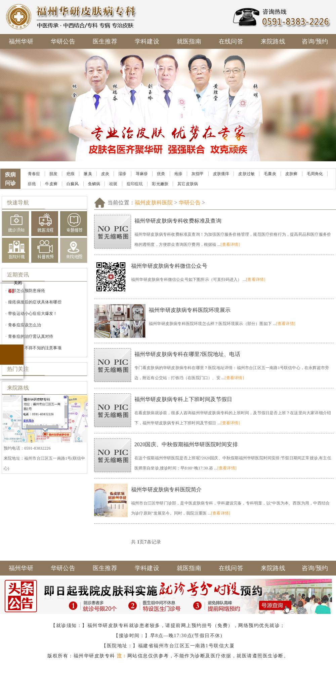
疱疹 (178, 173)
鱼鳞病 (94, 184)
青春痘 (34, 173)
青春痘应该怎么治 (24, 325)
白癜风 (73, 184)
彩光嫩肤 (160, 184)
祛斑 (113, 184)
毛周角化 (315, 173)
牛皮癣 (51, 184)
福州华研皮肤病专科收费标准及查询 (177, 221)
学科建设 (147, 41)
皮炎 (105, 173)
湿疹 (122, 173)
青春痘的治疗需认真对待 (30, 336)
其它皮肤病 (187, 184)
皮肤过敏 (246, 173)
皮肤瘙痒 (221, 173)
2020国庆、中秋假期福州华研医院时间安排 (186, 444)
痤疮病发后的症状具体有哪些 (34, 302)
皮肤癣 (291, 173)
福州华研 (21, 41)
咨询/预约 (315, 41)
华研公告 (63, 41)
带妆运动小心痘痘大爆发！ (32, 313)
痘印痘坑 (135, 184)
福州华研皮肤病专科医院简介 (166, 489)
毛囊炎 (270, 173)
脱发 (53, 173)
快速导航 (18, 202)
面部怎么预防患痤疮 (26, 290)
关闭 (18, 283)
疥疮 (32, 184)
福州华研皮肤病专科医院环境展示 (189, 310)
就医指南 (189, 41)
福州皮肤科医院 (154, 202)
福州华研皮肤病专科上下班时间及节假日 (183, 399)
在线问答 (231, 41)
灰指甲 (198, 173)
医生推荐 (105, 41)
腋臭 (88, 173)
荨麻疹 (142, 173)
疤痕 (71, 173)
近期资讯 (18, 274)
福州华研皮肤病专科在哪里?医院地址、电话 (187, 354)
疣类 (161, 173)
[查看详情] (230, 244)
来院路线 (273, 41)
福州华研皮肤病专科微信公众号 (169, 266)
